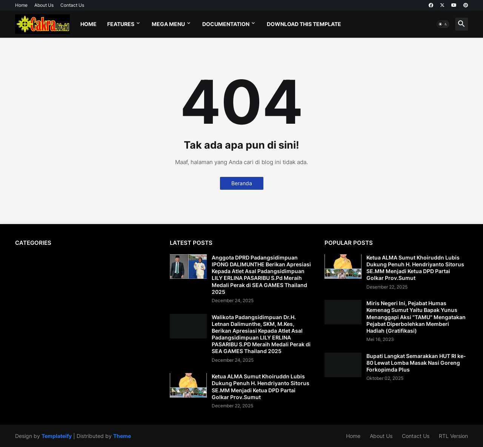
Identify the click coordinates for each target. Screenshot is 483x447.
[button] (443, 24)
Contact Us (72, 5)
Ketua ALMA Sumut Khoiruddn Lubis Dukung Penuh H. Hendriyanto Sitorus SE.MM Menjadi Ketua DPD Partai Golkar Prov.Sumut (260, 386)
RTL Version (453, 436)
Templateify (57, 436)
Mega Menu (168, 24)
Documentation (225, 24)
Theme (122, 436)
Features (120, 24)
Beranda (241, 183)
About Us (44, 5)
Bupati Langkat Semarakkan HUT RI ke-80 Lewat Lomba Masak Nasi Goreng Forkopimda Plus (416, 363)
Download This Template (304, 24)
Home (21, 5)
